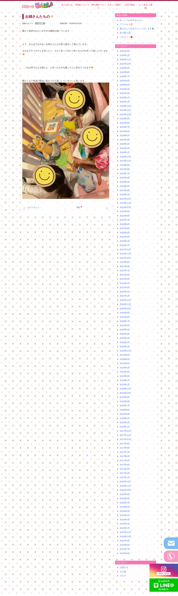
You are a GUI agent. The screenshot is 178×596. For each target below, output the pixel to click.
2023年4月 (125, 186)
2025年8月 (125, 72)
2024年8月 (125, 123)
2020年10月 (125, 308)
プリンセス (126, 24)
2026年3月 (125, 51)
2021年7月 (125, 270)
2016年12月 (125, 481)
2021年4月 (125, 283)
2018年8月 (125, 401)
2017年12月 (125, 431)
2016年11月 (125, 486)
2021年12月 (125, 249)
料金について (82, 5)
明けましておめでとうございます (137, 28)
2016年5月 (125, 511)
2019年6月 (125, 363)
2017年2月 (125, 473)
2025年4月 (125, 89)
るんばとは (67, 5)
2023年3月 (125, 190)
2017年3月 (125, 469)
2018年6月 (125, 410)
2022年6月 (125, 224)
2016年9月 (125, 494)
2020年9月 (125, 312)
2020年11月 (125, 304)
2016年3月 (125, 519)
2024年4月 (125, 139)
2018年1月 (125, 426)
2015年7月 (125, 549)
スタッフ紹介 (114, 5)
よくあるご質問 (145, 6)
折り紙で (125, 32)
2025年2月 (125, 97)
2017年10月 (125, 439)
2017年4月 (125, 464)
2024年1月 (125, 152)
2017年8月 (125, 447)
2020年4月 (125, 334)
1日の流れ (130, 5)
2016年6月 (125, 507)
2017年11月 (125, 435)
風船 (79, 207)
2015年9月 (125, 540)
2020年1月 (125, 346)
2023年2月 (125, 194)
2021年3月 (125, 287)
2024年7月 (125, 127)
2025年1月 (125, 101)
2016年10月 (125, 490)
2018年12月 (125, 388)
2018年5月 (125, 414)
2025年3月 (125, 93)
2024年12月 (125, 106)
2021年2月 (125, 291)
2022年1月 (125, 245)
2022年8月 (125, 215)
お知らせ (124, 567)
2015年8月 (125, 545)
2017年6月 (125, 456)
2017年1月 (125, 477)
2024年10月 (125, 114)
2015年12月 (125, 532)
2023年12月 (125, 156)
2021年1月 (125, 296)
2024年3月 (125, 144)
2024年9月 (125, 118)
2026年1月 (125, 55)
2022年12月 (125, 199)
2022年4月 (125, 232)
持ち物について (98, 6)
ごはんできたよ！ (33, 207)
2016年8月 (125, 498)
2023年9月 (125, 165)
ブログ (123, 576)
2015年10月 (125, 536)
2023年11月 (125, 161)
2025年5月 (125, 85)
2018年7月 (125, 405)
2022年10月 (125, 207)
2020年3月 (125, 338)
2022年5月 (125, 228)
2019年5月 (125, 367)
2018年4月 (125, 418)
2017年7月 (125, 452)
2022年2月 (125, 241)
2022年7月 (125, 220)
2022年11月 (125, 203)
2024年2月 (125, 148)
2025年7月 (125, 76)
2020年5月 (125, 329)
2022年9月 (125, 211)
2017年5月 (125, 460)
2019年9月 (125, 355)
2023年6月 (125, 177)
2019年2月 (125, 380)
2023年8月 (125, 169)
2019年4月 (125, 372)
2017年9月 (125, 443)
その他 (123, 571)
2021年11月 (125, 253)
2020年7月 (125, 321)
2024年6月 (125, 131)
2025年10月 (125, 64)
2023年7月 (125, 173)
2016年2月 (125, 523)
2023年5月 (125, 182)
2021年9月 (125, 262)
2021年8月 (125, 266)
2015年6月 (125, 553)
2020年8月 (125, 317)
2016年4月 (125, 515)
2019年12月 (125, 351)
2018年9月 (125, 397)
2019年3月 (125, 376)
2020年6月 (125, 325)
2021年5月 (125, 279)
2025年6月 (125, 80)
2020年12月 (125, 300)
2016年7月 (125, 502)
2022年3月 (125, 236)
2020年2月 (125, 342)
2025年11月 (125, 59)
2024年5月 (125, 135)
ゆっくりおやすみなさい (131, 20)
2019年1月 (125, 384)
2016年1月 (125, 528)
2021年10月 (125, 258)
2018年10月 (125, 393)
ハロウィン (126, 37)
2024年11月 (125, 110)
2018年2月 (125, 422)
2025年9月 (125, 68)
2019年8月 (125, 359)
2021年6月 (125, 275)
